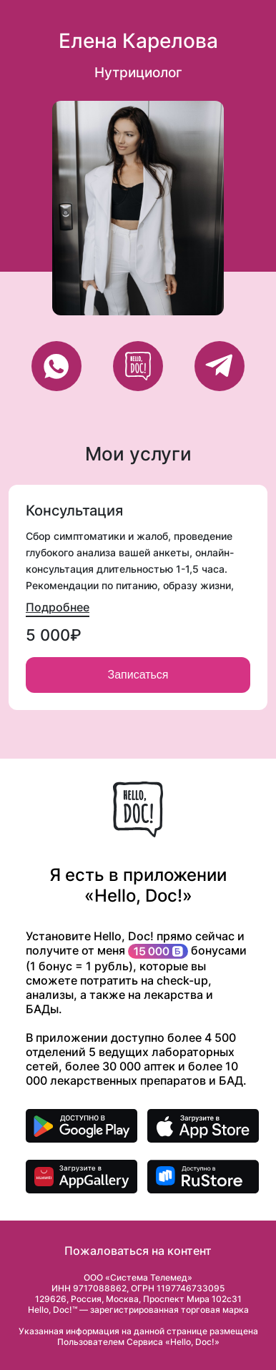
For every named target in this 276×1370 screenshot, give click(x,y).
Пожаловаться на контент (138, 1250)
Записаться (137, 675)
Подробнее (57, 607)
